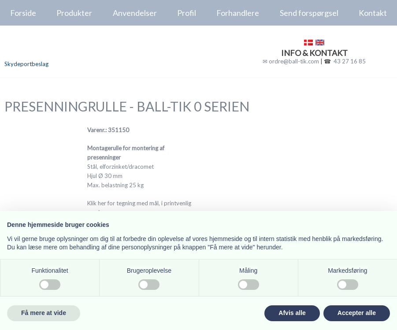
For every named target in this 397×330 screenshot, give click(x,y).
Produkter (74, 13)
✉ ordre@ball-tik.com (291, 61)
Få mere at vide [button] (43, 312)
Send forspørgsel (309, 13)
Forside (23, 13)
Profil (186, 13)
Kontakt (373, 13)
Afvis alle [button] (291, 312)
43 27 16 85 (350, 61)
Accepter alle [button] (357, 312)
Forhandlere (237, 13)
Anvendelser (135, 13)
